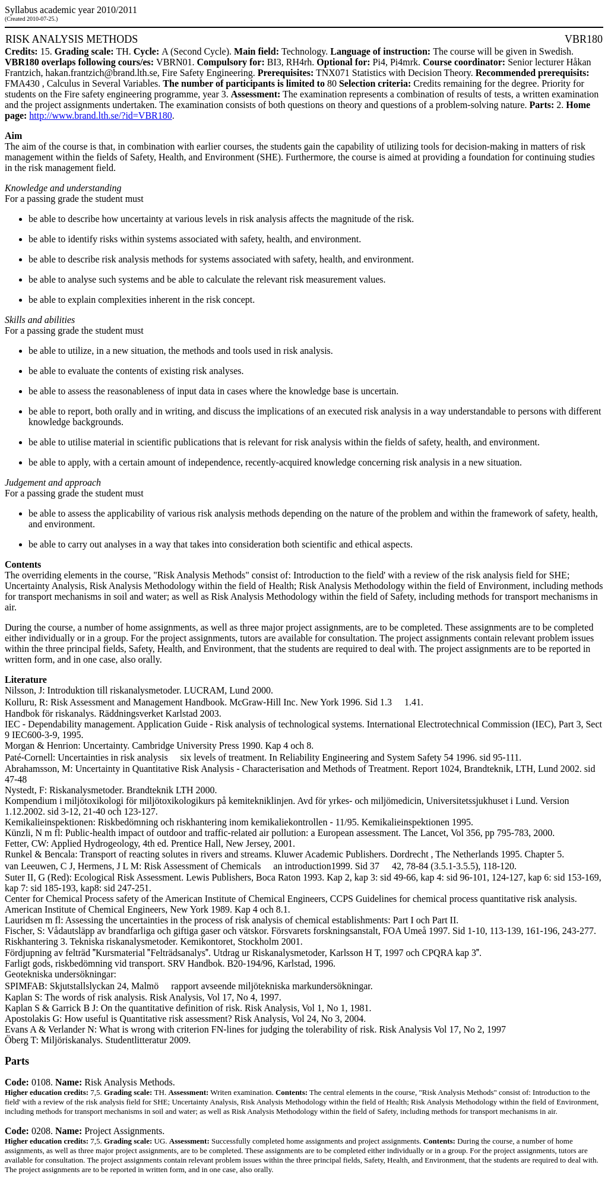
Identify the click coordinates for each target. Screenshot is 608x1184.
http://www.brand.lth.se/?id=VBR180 (100, 115)
